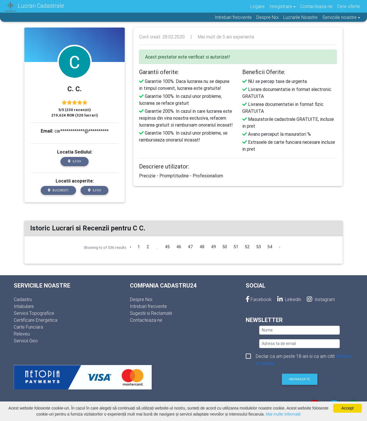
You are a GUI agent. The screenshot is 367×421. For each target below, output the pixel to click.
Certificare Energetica (35, 320)
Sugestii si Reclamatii (151, 313)
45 (167, 246)
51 (236, 246)
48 (202, 246)
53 (258, 246)
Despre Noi (267, 17)
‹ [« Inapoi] (130, 246)
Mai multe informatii (283, 414)
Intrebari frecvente (233, 17)
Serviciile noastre (339, 17)
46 (178, 246)
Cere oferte (348, 6)
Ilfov (74, 161)
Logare (257, 6)
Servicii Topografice (34, 313)
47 (190, 246)
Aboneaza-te (299, 379)
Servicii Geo (26, 341)
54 (270, 246)
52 (247, 246)
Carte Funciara (28, 327)
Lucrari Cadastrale (34, 6)
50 (224, 246)
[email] (299, 343)
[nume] (299, 330)
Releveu (22, 334)
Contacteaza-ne (316, 6)
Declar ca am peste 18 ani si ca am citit (304, 356)
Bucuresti (58, 190)
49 (213, 246)
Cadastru (23, 299)
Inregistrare (280, 6)
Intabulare (24, 306)
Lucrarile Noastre (300, 17)
